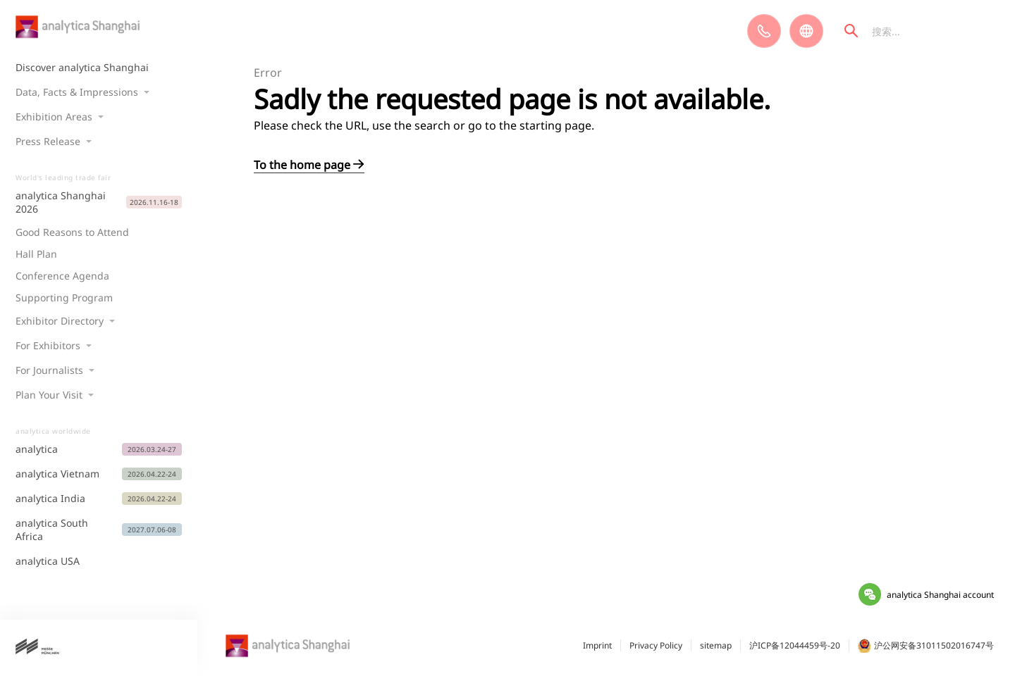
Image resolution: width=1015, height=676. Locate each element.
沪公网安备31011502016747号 (926, 646)
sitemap (716, 645)
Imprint (597, 645)
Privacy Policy (655, 645)
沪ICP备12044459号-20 (794, 645)
